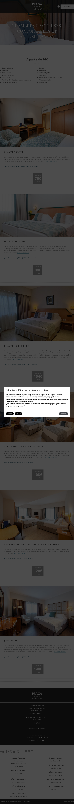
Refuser (18, 413)
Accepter (10, 413)
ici (14, 405)
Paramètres (63, 413)
